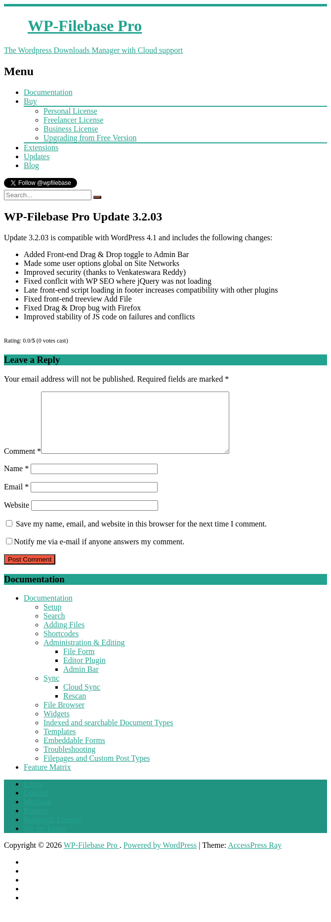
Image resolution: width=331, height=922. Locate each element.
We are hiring (45, 840)
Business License (70, 129)
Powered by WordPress (160, 857)
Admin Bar (81, 681)
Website (16, 517)
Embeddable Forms (74, 752)
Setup (52, 619)
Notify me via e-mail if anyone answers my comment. (95, 553)
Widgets (56, 725)
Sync (51, 690)
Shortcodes (61, 645)
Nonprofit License (53, 831)
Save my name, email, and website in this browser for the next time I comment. (141, 535)
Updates (36, 156)
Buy (30, 101)
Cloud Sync (81, 699)
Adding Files (63, 636)
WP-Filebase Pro (92, 857)
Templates (59, 743)
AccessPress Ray (255, 857)
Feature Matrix (47, 779)
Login (33, 795)
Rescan (74, 707)
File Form (79, 663)
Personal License (70, 111)
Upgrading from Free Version (90, 137)
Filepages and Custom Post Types (96, 770)
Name (16, 480)
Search (54, 627)
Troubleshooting (69, 761)
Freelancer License (73, 120)
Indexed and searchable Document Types (108, 734)
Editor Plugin (84, 672)
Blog (31, 165)
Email (16, 498)
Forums (36, 822)
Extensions (41, 147)
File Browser (63, 716)
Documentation (48, 92)
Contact (36, 804)
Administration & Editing (83, 654)
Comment (22, 463)
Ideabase (37, 813)
